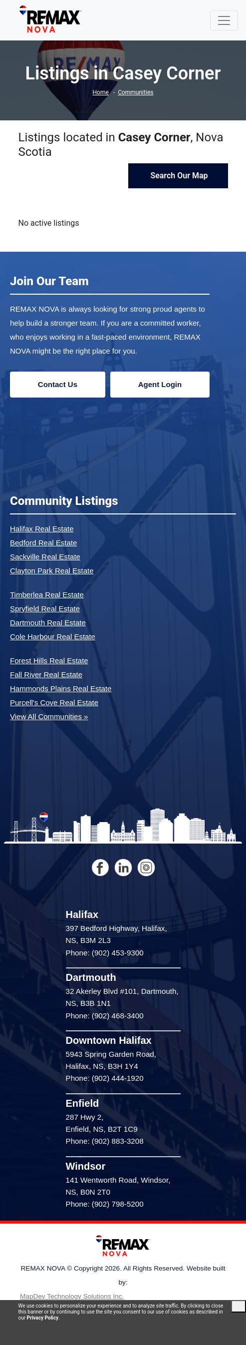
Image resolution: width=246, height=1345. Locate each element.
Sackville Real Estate (45, 556)
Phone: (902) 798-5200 (105, 1204)
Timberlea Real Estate (47, 594)
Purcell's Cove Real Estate (54, 702)
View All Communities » (49, 716)
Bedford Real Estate (43, 542)
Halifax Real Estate (42, 528)
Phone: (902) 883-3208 (105, 1141)
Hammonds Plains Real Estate (60, 688)
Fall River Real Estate (46, 674)
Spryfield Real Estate (45, 608)
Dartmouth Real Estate (48, 622)
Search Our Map (178, 175)
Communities (135, 92)
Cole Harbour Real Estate (52, 636)
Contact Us (57, 384)
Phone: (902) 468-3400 (105, 1015)
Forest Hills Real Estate (49, 660)
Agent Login (160, 384)
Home (101, 92)
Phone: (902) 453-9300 (105, 952)
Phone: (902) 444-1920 (105, 1078)
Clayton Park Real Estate (52, 570)
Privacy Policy (42, 1318)
